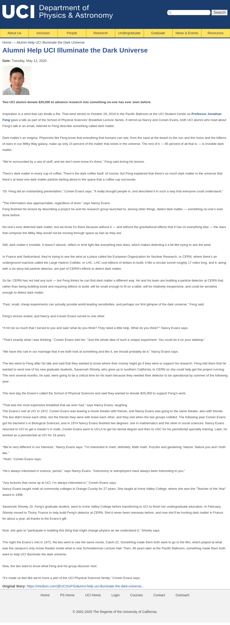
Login (116, 595)
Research (100, 33)
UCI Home (93, 595)
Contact (159, 595)
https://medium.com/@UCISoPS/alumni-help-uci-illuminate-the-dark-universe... (85, 586)
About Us (14, 33)
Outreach (183, 595)
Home (6, 42)
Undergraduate (129, 33)
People (72, 33)
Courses (136, 595)
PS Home (67, 595)
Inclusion (43, 33)
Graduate (158, 33)
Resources (215, 33)
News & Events (187, 33)
